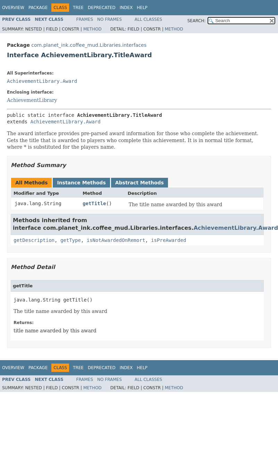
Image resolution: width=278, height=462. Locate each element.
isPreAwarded (168, 240)
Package (38, 7)
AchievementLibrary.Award (42, 81)
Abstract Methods (139, 182)
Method (92, 29)
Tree (78, 7)
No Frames (109, 19)
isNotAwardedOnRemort (116, 240)
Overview (13, 7)
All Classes (148, 19)
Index (126, 7)
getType (70, 240)
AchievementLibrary (32, 100)
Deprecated (102, 7)
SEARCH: (196, 20)
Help (142, 7)
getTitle (94, 203)
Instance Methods (81, 182)
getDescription (34, 240)
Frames (84, 19)
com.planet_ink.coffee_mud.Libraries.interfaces (88, 45)
